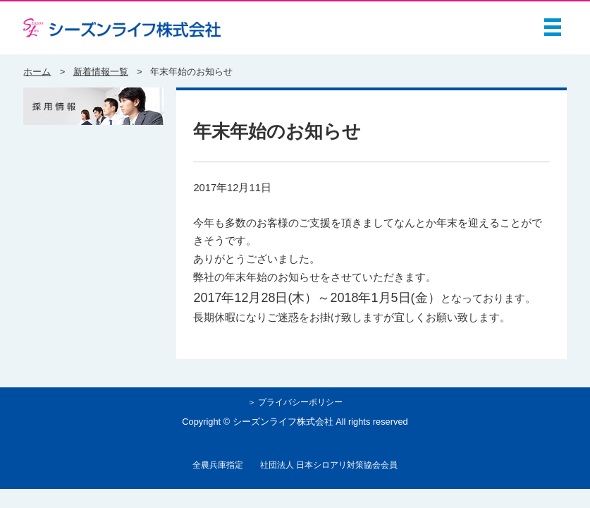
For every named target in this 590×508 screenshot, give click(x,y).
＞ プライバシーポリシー (295, 401)
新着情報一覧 (100, 72)
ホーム (37, 72)
